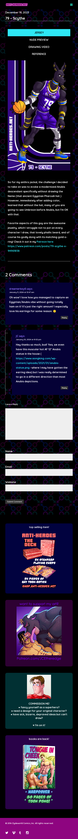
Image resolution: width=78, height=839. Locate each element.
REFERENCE (39, 54)
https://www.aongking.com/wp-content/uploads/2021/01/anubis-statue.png (37, 363)
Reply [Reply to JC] (64, 388)
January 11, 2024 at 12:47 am (21, 292)
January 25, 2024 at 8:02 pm (28, 339)
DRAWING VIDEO (39, 47)
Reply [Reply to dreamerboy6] (64, 318)
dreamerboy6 (17, 289)
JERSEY (39, 32)
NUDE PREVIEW (39, 39)
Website (10, 482)
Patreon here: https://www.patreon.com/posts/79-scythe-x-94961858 (37, 246)
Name (9, 451)
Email (9, 466)
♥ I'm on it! (39, 725)
